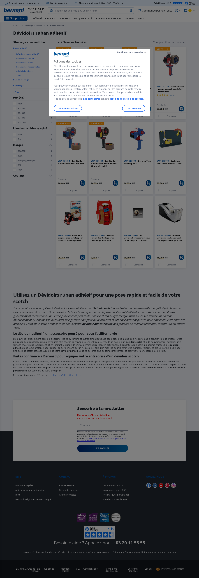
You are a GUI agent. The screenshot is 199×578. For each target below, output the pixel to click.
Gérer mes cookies (68, 108)
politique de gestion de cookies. (126, 98)
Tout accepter (133, 108)
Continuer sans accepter (130, 52)
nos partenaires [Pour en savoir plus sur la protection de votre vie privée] (91, 98)
